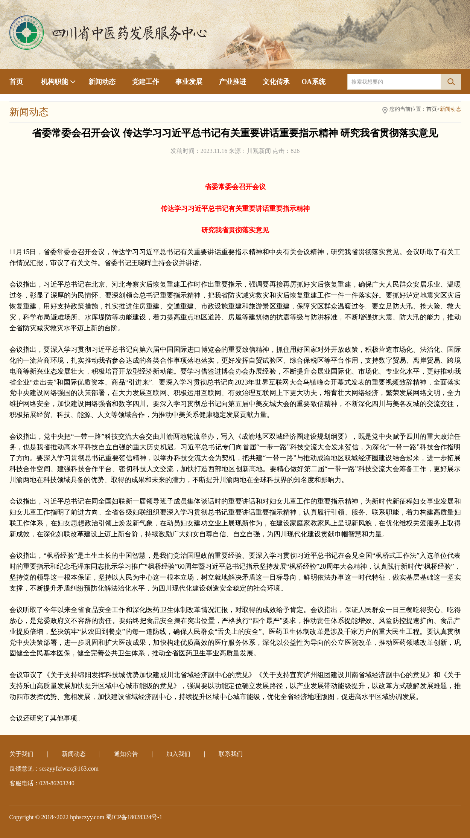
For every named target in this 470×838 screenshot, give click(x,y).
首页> (433, 109)
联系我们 (231, 754)
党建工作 (145, 81)
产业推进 (232, 81)
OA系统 (314, 81)
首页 (16, 81)
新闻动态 (102, 81)
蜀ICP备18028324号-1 (134, 817)
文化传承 (276, 81)
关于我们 (21, 754)
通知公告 (126, 754)
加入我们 (178, 754)
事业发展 (188, 81)
